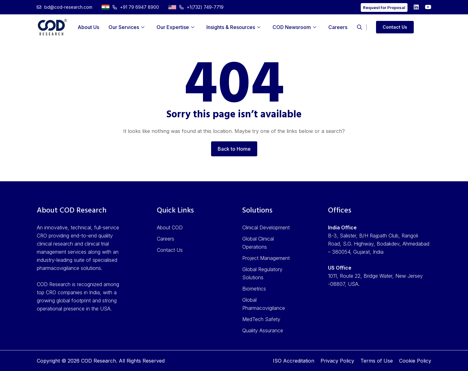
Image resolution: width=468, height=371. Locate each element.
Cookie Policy (415, 361)
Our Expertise (173, 27)
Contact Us (395, 27)
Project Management (266, 258)
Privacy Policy (337, 361)
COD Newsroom (292, 27)
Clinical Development (266, 227)
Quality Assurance (262, 330)
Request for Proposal (384, 7)
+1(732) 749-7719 (196, 7)
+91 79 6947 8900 (130, 7)
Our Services (124, 27)
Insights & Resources (230, 27)
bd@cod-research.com (64, 7)
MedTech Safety (261, 319)
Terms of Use (376, 361)
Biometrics (254, 289)
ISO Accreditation (293, 361)
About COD (170, 227)
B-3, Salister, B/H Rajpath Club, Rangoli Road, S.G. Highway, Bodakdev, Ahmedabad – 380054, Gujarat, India (378, 243)
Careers (337, 27)
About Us (88, 27)
